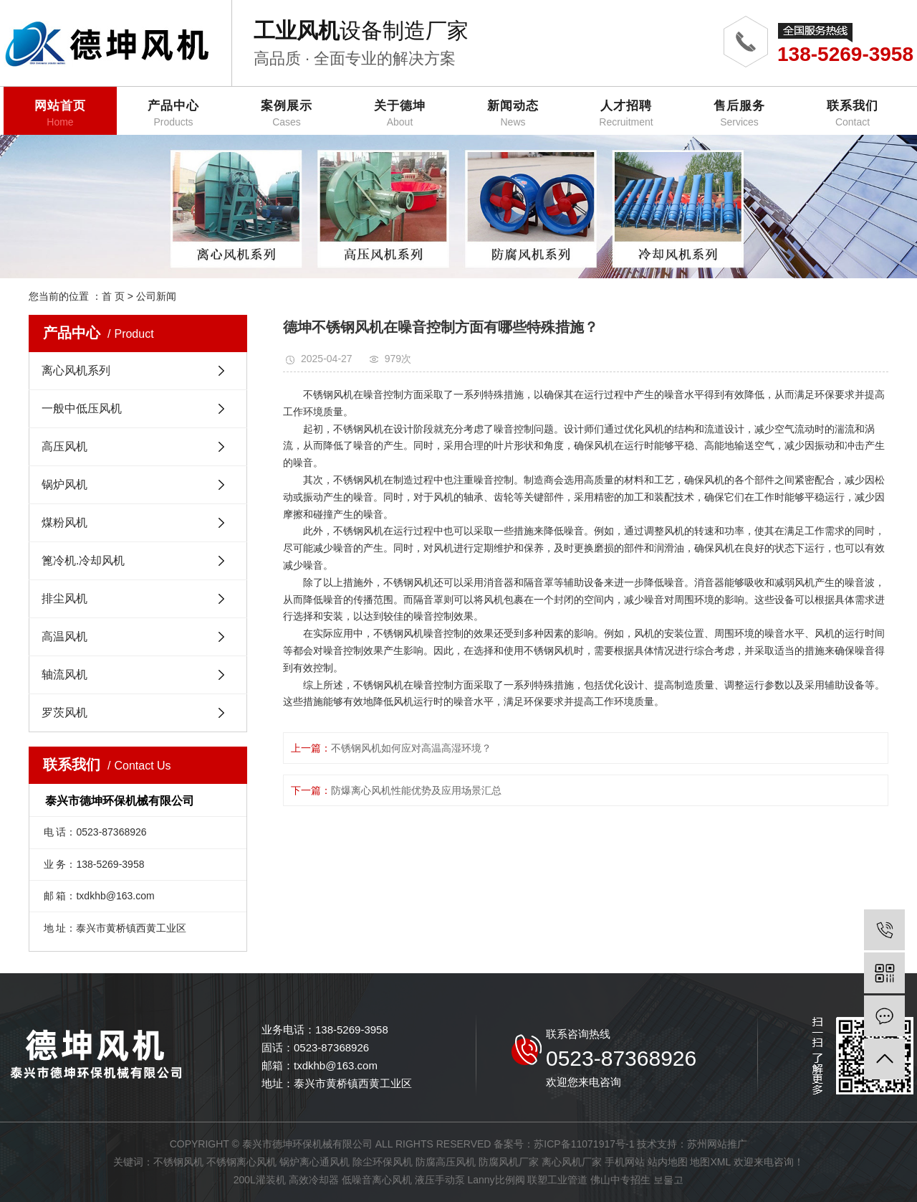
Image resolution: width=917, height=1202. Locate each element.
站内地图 (668, 1162)
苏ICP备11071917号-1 (584, 1144)
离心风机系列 (76, 370)
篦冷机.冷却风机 (83, 560)
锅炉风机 (64, 484)
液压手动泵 (440, 1180)
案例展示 (286, 113)
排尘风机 (64, 598)
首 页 (113, 296)
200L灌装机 (260, 1180)
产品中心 (173, 113)
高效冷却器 (314, 1180)
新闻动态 (513, 113)
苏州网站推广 (717, 1144)
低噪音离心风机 (377, 1180)
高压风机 (64, 446)
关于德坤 (399, 113)
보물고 (668, 1180)
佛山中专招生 (620, 1180)
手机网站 (625, 1162)
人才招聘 (626, 113)
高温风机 (64, 636)
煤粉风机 (64, 522)
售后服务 (739, 113)
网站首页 (60, 113)
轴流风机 (64, 674)
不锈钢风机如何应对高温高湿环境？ (411, 748)
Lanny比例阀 (495, 1180)
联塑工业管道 (557, 1180)
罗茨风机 (64, 712)
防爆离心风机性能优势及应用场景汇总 (416, 790)
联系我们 (852, 113)
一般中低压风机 (82, 408)
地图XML (710, 1162)
